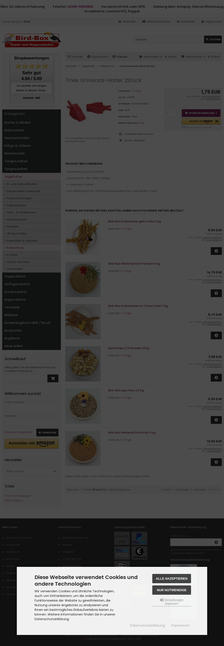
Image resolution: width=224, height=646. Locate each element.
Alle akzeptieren (171, 578)
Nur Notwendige (171, 590)
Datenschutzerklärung (147, 625)
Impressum (180, 625)
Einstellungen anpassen (171, 601)
